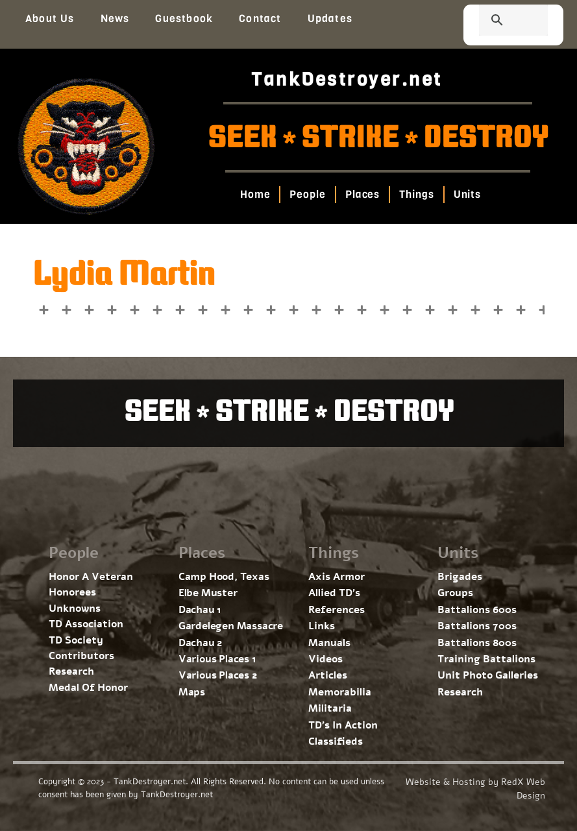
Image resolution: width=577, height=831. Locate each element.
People (308, 194)
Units (468, 194)
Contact (260, 18)
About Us (50, 18)
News (115, 18)
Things (416, 194)
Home (255, 194)
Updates (330, 18)
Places (362, 194)
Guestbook (184, 18)
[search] (497, 21)
